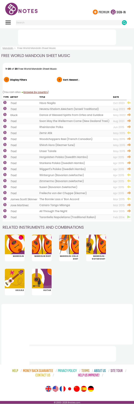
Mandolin (8, 48)
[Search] (124, 22)
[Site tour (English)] (48, 389)
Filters (18, 79)
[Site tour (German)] (91, 389)
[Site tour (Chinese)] (76, 389)
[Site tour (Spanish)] (83, 389)
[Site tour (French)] (62, 389)
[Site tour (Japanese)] (69, 389)
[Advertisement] (67, 37)
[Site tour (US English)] (55, 389)
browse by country (35, 92)
